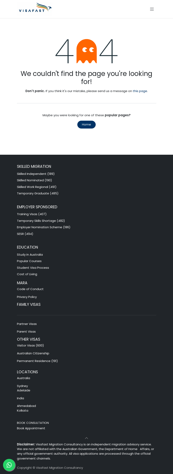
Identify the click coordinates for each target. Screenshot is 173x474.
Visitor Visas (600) (30, 345)
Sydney (22, 386)
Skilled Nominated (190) (34, 180)
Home (86, 124)
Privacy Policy (27, 297)
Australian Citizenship (33, 353)
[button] (86, 438)
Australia (24, 378)
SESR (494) (25, 234)
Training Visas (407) (32, 214)
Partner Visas (27, 324)
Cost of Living (27, 274)
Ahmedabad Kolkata (27, 408)
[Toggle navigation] (152, 9)
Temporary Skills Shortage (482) (41, 221)
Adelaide (23, 390)
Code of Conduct (30, 289)
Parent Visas (26, 331)
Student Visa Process (33, 268)
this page (140, 91)
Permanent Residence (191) (37, 361)
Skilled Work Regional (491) (37, 187)
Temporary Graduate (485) (38, 193)
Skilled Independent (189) (36, 174)
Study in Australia (30, 254)
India (20, 398)
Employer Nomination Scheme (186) (43, 227)
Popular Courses (29, 261)
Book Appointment (31, 428)
